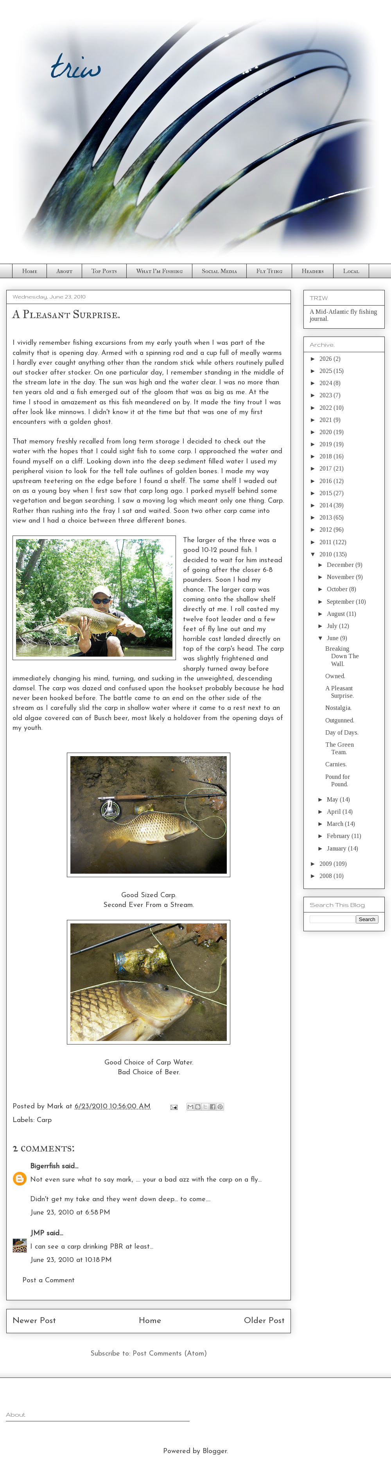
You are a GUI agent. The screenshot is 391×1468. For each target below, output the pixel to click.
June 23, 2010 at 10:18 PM (71, 1260)
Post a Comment (48, 1280)
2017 (326, 468)
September (341, 601)
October (338, 589)
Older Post (264, 1321)
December (341, 564)
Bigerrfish (44, 1166)
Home (29, 271)
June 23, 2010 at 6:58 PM (70, 1212)
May (333, 799)
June (333, 638)
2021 (326, 419)
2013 (326, 517)
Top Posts (104, 271)
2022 (326, 407)
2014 (326, 505)
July (333, 626)
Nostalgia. (338, 707)
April (335, 811)
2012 (326, 529)
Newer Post (34, 1321)
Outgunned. (339, 720)
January (337, 848)
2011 (326, 542)
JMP (37, 1233)
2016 (326, 481)
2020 (326, 432)
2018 (326, 456)
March (336, 823)
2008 (326, 875)
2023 (326, 395)
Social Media (219, 271)
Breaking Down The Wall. (342, 656)
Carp (44, 1120)
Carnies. (336, 764)
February (339, 836)
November (341, 577)
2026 (326, 358)
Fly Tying (269, 271)
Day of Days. (342, 732)
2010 (326, 554)
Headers (312, 271)
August (336, 613)
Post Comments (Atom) (170, 1354)
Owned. (335, 676)
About (64, 271)
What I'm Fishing (159, 271)
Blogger (215, 1451)
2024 (326, 383)
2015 (326, 493)
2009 (326, 863)
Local (351, 271)
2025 (326, 370)
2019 (326, 444)
